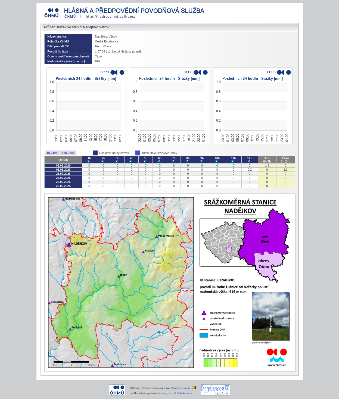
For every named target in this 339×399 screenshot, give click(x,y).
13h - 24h (68, 153)
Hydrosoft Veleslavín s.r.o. (180, 393)
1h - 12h (52, 153)
